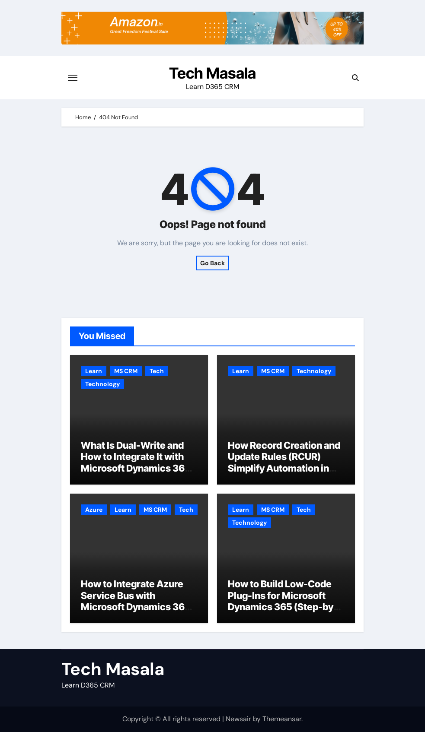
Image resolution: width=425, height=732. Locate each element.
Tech (157, 371)
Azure (93, 509)
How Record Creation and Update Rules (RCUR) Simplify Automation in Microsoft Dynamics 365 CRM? (284, 468)
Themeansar (281, 718)
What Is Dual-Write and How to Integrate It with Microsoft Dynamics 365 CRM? (136, 462)
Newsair (238, 718)
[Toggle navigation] (73, 78)
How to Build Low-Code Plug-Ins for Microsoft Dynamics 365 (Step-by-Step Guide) (283, 601)
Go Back (212, 263)
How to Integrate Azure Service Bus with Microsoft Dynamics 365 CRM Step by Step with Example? (136, 606)
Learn (93, 371)
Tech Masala (212, 73)
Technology (102, 384)
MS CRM (125, 371)
